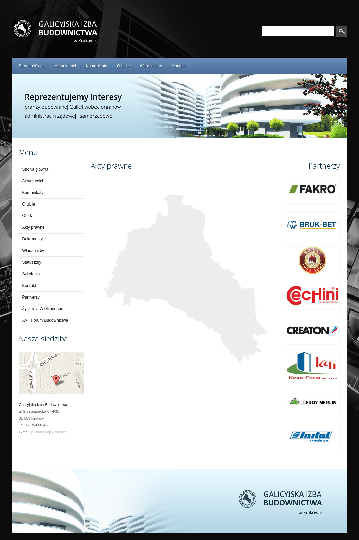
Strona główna (32, 66)
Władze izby (151, 66)
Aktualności (65, 66)
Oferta (28, 215)
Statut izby (31, 262)
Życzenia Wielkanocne (42, 308)
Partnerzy (31, 297)
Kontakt (179, 66)
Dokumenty (32, 239)
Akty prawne (33, 227)
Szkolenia (31, 274)
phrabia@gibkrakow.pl (49, 432)
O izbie (123, 66)
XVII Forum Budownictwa (45, 320)
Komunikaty (96, 66)
